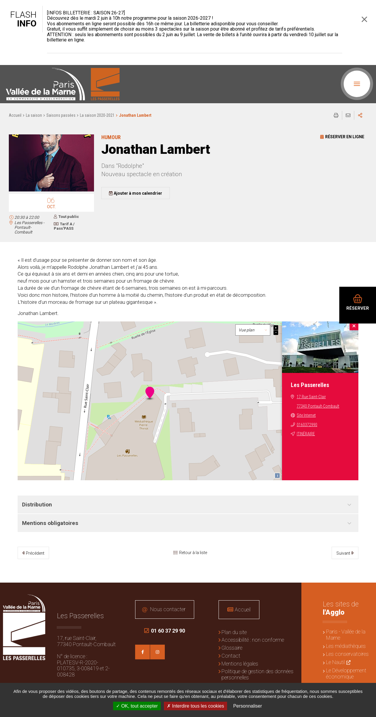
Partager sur (360, 115)
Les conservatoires (347, 654)
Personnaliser (247, 705)
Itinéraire (306, 433)
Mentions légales (239, 664)
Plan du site (234, 632)
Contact (230, 656)
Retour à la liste (193, 552)
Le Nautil (335, 662)
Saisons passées (60, 115)
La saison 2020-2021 (97, 115)
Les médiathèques (346, 646)
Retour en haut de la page (367, 591)
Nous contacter (168, 609)
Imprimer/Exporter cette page (336, 115)
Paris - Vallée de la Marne (345, 634)
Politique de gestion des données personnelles (257, 674)
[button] (51, 190)
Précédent (35, 553)
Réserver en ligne (344, 136)
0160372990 (307, 424)
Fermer (364, 19)
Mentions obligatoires (50, 523)
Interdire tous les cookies (195, 705)
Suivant (343, 553)
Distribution (37, 504)
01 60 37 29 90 (164, 631)
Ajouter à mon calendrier (138, 193)
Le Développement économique (346, 673)
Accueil (15, 115)
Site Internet (306, 415)
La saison (34, 115)
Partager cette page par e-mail (348, 115)
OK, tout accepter (137, 705)
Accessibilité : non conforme (252, 640)
